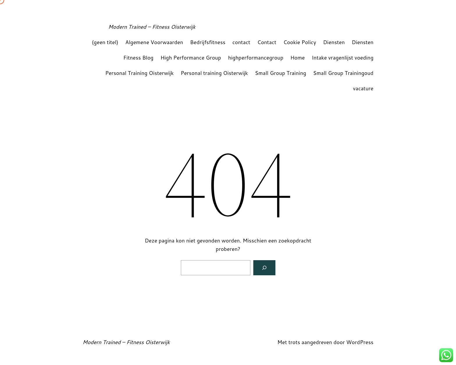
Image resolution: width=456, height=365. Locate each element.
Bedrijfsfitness (207, 42)
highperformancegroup (255, 57)
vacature (363, 88)
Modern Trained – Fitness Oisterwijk (151, 26)
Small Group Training (280, 73)
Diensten (334, 42)
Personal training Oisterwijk (214, 73)
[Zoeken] (264, 267)
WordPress (359, 342)
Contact (267, 42)
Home (297, 57)
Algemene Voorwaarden (154, 42)
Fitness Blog (138, 57)
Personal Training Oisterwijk (139, 73)
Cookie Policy (299, 42)
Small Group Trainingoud (343, 73)
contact (241, 42)
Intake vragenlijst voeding (342, 57)
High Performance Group (191, 57)
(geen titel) (105, 42)
